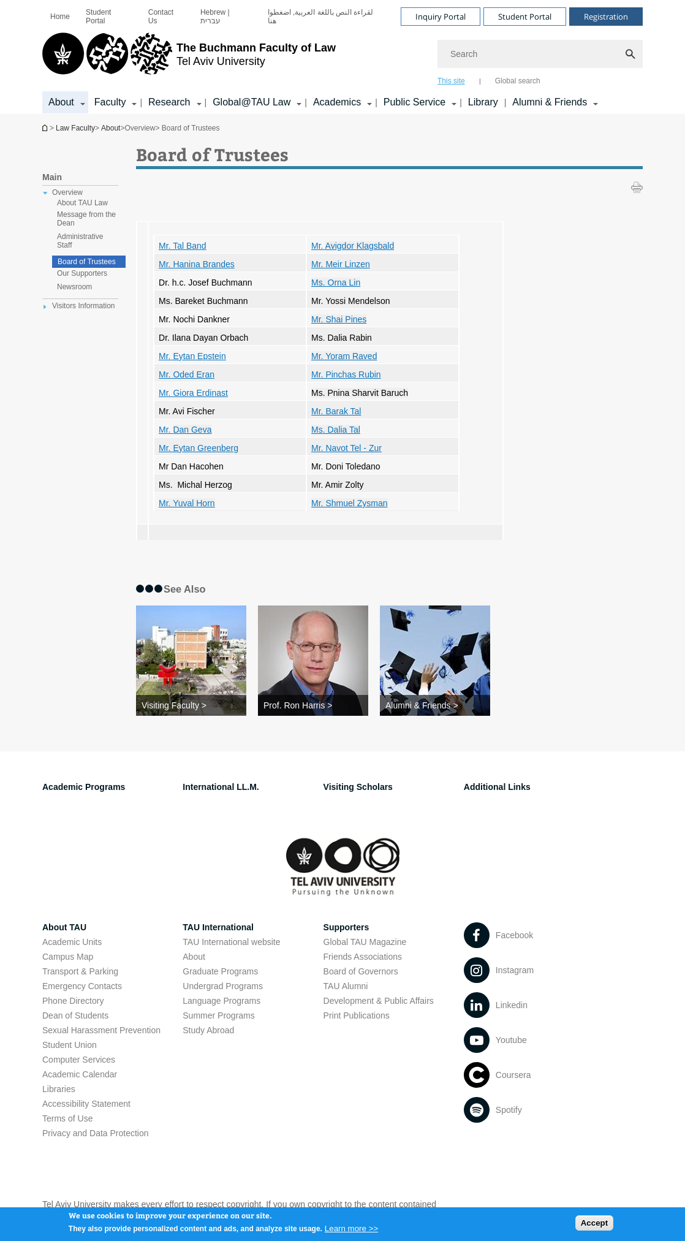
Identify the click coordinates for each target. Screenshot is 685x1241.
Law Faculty (75, 128)
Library (483, 102)
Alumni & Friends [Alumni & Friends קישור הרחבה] (549, 102)
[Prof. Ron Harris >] (313, 705)
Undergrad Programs (223, 986)
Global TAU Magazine (365, 942)
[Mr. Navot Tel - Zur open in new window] (346, 448)
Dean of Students (75, 1015)
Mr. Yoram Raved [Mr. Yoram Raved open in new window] (344, 356)
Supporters (346, 927)
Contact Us (160, 16)
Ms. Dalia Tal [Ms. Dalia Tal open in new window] (335, 430)
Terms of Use (67, 1118)
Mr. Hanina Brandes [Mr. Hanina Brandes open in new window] (197, 264)
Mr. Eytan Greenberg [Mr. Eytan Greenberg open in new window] (198, 448)
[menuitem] (60, 16)
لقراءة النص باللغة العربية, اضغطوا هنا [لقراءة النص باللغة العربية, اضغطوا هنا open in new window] (321, 16)
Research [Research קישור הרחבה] (169, 102)
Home (60, 16)
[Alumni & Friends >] (435, 705)
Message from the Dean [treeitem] (86, 218)
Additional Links (497, 787)
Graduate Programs (220, 971)
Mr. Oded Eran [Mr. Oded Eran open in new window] (186, 374)
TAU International (218, 927)
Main (52, 177)
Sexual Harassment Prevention (101, 1030)
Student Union (69, 1045)
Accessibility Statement (86, 1104)
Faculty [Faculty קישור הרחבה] (110, 102)
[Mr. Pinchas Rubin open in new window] (346, 374)
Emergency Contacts (82, 986)
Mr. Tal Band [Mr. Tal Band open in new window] (182, 246)
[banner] (342, 57)
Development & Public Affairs (379, 1001)
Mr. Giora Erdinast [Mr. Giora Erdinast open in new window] (193, 393)
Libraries (58, 1089)
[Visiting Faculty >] (191, 705)
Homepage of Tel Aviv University (46, 127)
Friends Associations (363, 957)
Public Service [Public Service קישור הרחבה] (414, 102)
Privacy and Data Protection (95, 1133)
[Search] (540, 54)
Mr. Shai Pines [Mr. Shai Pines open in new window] (338, 319)
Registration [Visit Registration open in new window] (606, 16)
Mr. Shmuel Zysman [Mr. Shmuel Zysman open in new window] (349, 503)
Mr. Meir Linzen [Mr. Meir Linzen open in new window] (340, 264)
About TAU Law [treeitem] (82, 203)
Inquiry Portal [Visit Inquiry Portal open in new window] (440, 16)
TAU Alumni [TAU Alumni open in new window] (346, 986)
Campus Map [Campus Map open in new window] (67, 957)
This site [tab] (451, 81)
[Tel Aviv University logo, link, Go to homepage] (189, 58)
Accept (594, 1226)
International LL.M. (221, 787)
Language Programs (221, 1001)
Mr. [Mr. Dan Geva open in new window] (185, 430)
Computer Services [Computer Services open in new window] (78, 1060)
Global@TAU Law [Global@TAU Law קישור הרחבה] (251, 102)
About (110, 128)
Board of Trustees (87, 261)
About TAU (64, 927)
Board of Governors (361, 971)
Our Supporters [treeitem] (82, 273)
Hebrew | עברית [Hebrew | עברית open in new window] (215, 16)
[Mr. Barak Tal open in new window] (336, 411)
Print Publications (357, 1015)
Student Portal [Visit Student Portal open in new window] (524, 16)
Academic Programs (83, 787)
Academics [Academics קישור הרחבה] (337, 102)
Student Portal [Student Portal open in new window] (98, 16)
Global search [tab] (517, 81)
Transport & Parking (80, 971)
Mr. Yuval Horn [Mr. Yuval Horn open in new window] (187, 503)
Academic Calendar (79, 1074)
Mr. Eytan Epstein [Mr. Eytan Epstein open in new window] (192, 356)
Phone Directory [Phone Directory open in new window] (73, 1001)
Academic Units (72, 942)
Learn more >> (351, 1231)
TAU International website (231, 942)
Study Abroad (208, 1030)
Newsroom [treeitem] (74, 287)
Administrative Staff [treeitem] (80, 240)
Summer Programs (218, 1015)
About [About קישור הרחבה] (61, 102)
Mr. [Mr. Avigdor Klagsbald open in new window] (352, 246)
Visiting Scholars (358, 787)
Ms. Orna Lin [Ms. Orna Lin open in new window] (335, 282)
